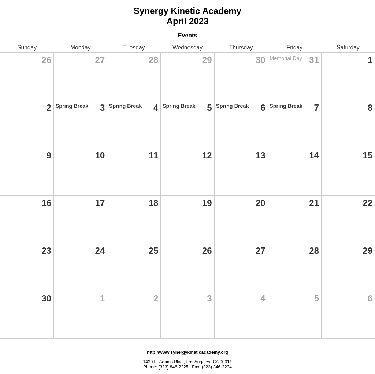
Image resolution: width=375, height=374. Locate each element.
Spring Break (72, 106)
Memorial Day (286, 58)
